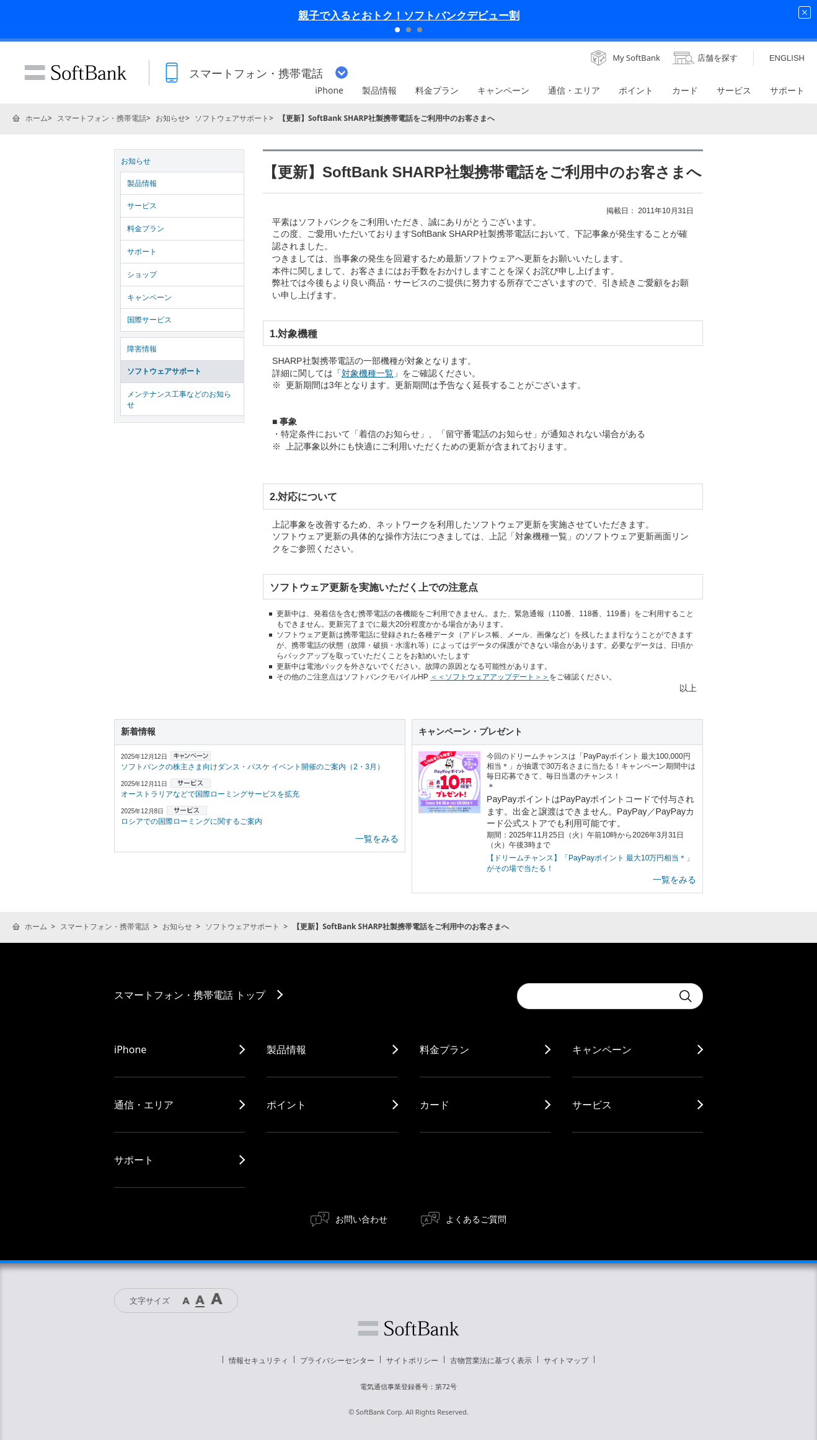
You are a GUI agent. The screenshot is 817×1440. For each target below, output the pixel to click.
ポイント (286, 1104)
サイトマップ (566, 1360)
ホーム (36, 118)
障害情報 (142, 349)
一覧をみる (377, 839)
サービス (142, 205)
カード (434, 1104)
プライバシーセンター (337, 1360)
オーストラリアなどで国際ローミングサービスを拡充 (210, 794)
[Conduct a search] (594, 996)
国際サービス (149, 320)
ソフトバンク (408, 1328)
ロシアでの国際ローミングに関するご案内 (191, 821)
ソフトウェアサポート (232, 118)
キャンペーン (149, 297)
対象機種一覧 (368, 373)
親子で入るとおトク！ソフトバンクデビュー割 (408, 15)
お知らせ (170, 118)
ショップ (142, 274)
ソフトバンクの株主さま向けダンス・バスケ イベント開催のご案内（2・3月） (252, 766)
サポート (142, 251)
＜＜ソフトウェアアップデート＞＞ (489, 677)
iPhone (130, 1049)
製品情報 (142, 183)
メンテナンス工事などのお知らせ (179, 399)
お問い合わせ (361, 1219)
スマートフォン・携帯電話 (101, 118)
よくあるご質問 (476, 1219)
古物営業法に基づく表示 (491, 1360)
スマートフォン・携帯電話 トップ (189, 995)
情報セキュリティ (258, 1360)
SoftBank (75, 72)
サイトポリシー (412, 1360)
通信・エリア (144, 1104)
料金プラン (145, 228)
